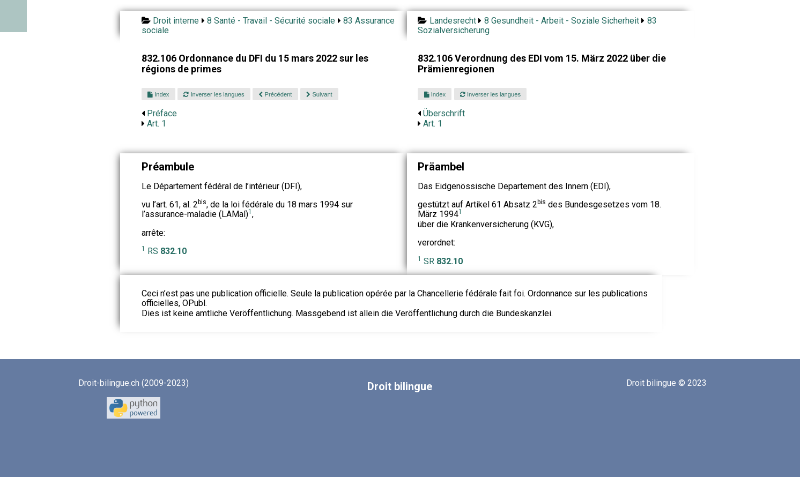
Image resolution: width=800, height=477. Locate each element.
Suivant (319, 94)
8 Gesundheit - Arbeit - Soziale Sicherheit (561, 21)
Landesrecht (452, 21)
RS (167, 251)
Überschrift (444, 113)
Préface (162, 113)
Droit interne (176, 21)
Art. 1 (156, 123)
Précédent (275, 94)
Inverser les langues (213, 94)
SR (443, 261)
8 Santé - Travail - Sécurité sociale (271, 21)
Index (158, 94)
